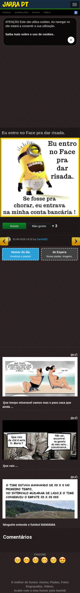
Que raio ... (10, 465)
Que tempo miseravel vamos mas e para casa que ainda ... (36, 404)
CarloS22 (42, 239)
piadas (6, 12)
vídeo (47, 12)
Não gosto (39, 226)
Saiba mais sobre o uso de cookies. (29, 34)
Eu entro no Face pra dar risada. (33, 132)
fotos (36, 12)
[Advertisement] (40, 87)
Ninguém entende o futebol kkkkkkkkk (29, 524)
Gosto (14, 226)
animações (21, 12)
